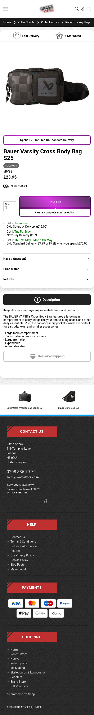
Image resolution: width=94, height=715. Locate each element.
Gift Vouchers (19, 686)
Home (7, 22)
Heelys (14, 658)
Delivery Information (23, 546)
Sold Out (55, 202)
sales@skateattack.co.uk (23, 477)
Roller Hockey (47, 22)
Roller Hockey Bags (75, 22)
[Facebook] (47, 504)
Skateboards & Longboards (28, 672)
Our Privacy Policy (22, 555)
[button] (8, 88)
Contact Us (17, 537)
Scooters (16, 677)
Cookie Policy (19, 560)
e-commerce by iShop (21, 694)
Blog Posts (17, 564)
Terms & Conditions (23, 541)
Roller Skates (18, 654)
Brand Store (18, 681)
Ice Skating (17, 668)
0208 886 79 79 (21, 471)
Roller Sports (24, 22)
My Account (18, 569)
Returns (15, 550)
